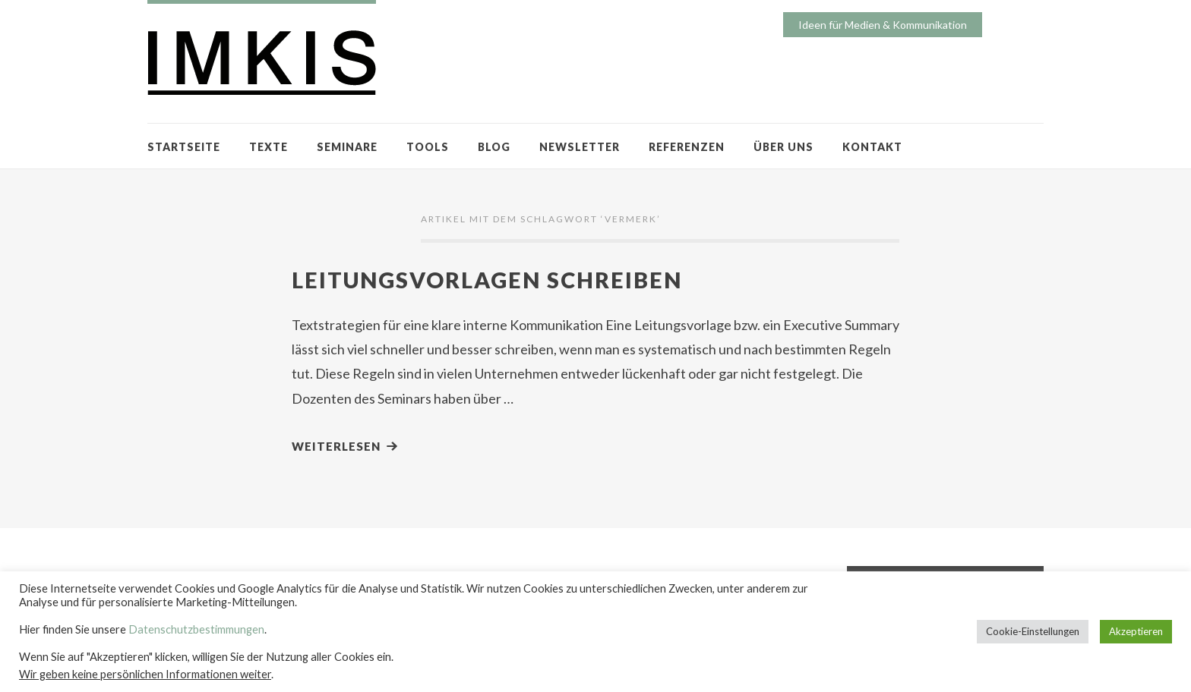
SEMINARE (347, 146)
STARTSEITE (183, 146)
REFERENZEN (687, 146)
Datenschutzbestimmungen (196, 629)
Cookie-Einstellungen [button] (1032, 631)
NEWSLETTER (579, 146)
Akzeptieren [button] (1136, 631)
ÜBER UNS (783, 146)
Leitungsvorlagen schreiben (487, 279)
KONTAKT (872, 146)
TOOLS (427, 146)
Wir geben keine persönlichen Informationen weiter (145, 674)
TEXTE (268, 146)
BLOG (494, 146)
